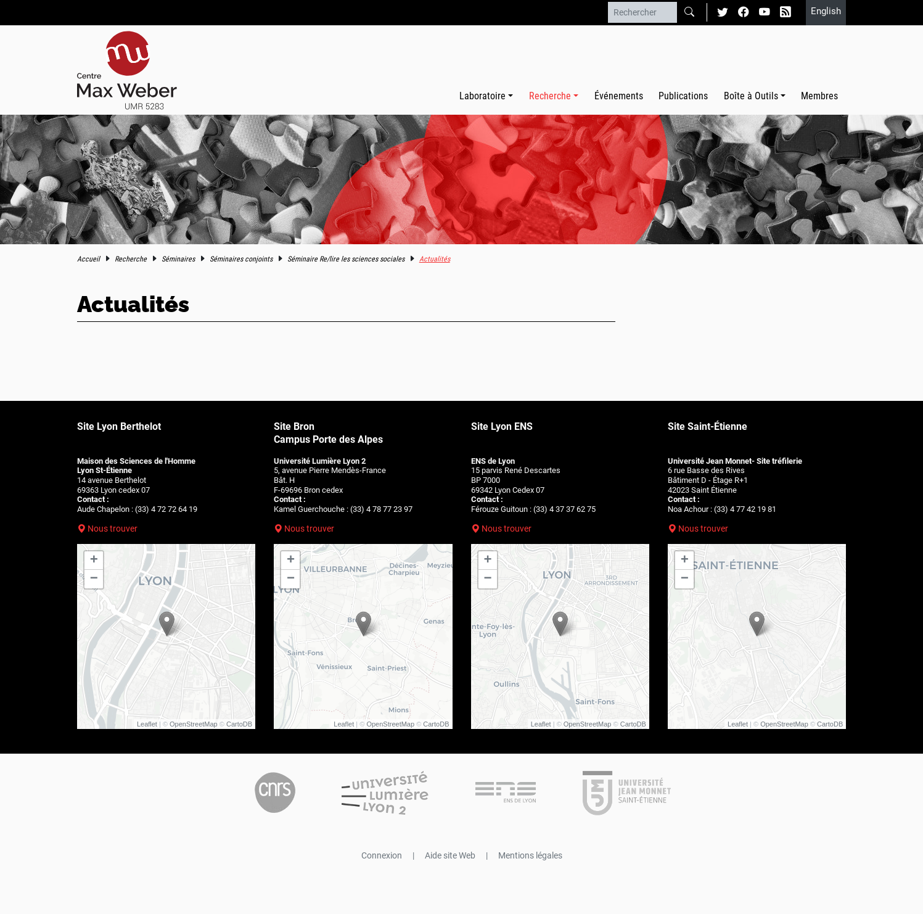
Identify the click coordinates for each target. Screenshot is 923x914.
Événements (618, 96)
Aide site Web (450, 855)
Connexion (381, 855)
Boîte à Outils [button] (751, 96)
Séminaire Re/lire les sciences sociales (345, 259)
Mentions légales (530, 855)
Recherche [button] (550, 96)
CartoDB (239, 724)
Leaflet (147, 724)
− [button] (94, 579)
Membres (819, 96)
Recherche (131, 259)
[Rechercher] (642, 12)
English (826, 11)
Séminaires (178, 259)
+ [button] (94, 560)
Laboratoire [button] (482, 96)
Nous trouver (112, 528)
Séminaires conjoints (241, 259)
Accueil (88, 259)
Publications (683, 96)
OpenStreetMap (194, 724)
